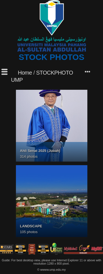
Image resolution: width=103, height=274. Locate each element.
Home (25, 73)
